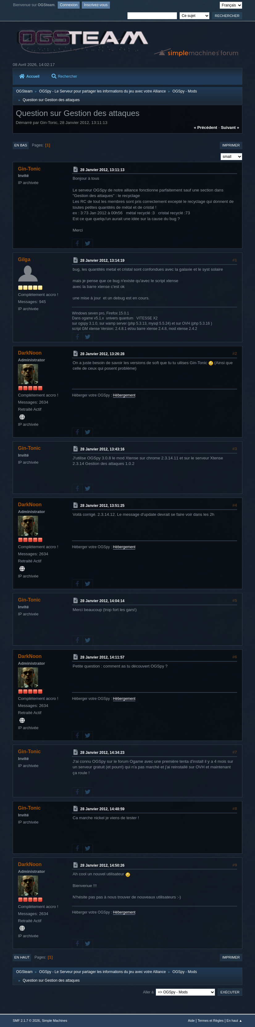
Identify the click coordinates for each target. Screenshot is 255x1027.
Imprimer (231, 145)
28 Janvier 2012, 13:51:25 (102, 505)
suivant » (230, 127)
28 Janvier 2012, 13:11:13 (102, 169)
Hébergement (124, 395)
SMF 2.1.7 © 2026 (26, 1020)
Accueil (29, 76)
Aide (191, 1020)
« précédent (205, 127)
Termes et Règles (211, 1020)
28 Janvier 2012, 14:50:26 (102, 865)
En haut (22, 957)
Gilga (24, 259)
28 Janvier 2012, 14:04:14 (102, 601)
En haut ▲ (234, 1020)
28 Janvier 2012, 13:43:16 (102, 449)
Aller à (148, 992)
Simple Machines (54, 1020)
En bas (20, 145)
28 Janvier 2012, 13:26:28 (102, 354)
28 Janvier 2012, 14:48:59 (102, 809)
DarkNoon (29, 352)
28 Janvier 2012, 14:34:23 (102, 752)
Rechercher (64, 76)
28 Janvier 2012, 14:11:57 (102, 657)
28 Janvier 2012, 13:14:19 (102, 260)
